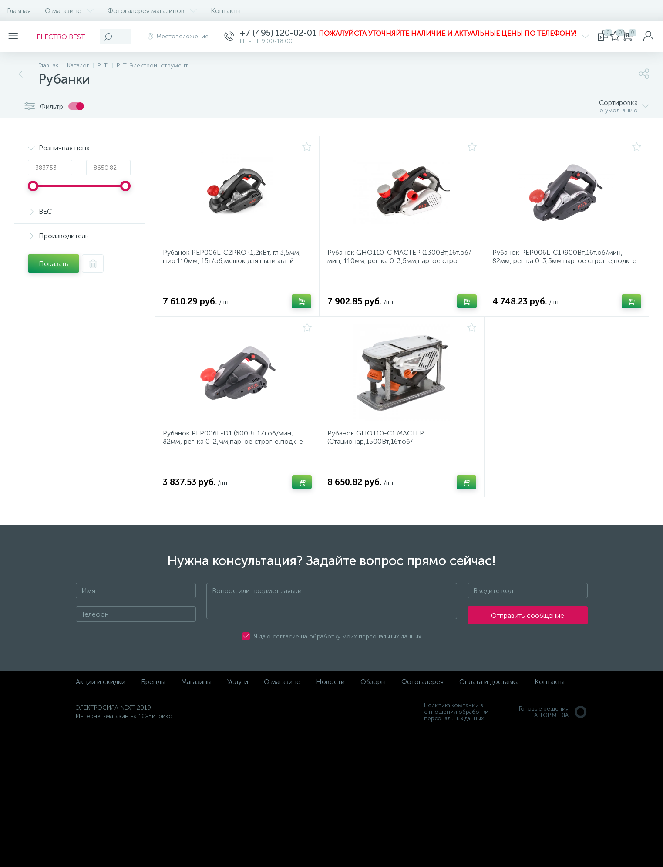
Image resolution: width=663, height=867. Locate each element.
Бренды (153, 692)
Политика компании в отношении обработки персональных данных (456, 722)
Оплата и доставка (489, 692)
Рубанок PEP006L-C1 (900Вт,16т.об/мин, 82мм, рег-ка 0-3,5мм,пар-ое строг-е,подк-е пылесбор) (565, 263)
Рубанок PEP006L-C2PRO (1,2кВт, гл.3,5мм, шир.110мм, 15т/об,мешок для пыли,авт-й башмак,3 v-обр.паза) (234, 263)
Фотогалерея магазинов (152, 11)
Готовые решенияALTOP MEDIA (553, 723)
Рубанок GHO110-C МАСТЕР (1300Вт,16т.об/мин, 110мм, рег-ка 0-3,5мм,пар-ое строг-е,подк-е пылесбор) (395, 263)
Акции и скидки (100, 692)
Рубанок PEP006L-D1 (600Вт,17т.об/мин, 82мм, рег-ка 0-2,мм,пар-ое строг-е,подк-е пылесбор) (235, 449)
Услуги (237, 692)
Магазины (196, 692)
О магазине (69, 11)
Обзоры (373, 692)
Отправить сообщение (527, 626)
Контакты (226, 11)
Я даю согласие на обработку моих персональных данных (337, 647)
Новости (330, 692)
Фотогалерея (422, 692)
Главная (19, 11)
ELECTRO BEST (66, 37)
